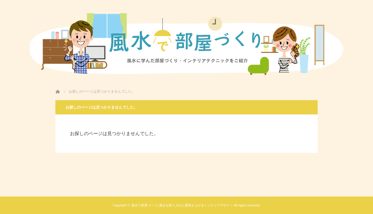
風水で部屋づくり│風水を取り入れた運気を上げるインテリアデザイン (182, 205)
